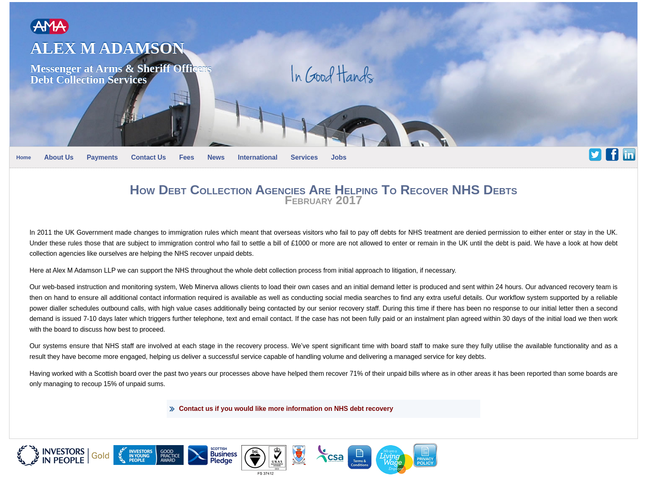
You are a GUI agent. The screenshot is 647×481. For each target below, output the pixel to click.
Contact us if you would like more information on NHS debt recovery (286, 408)
